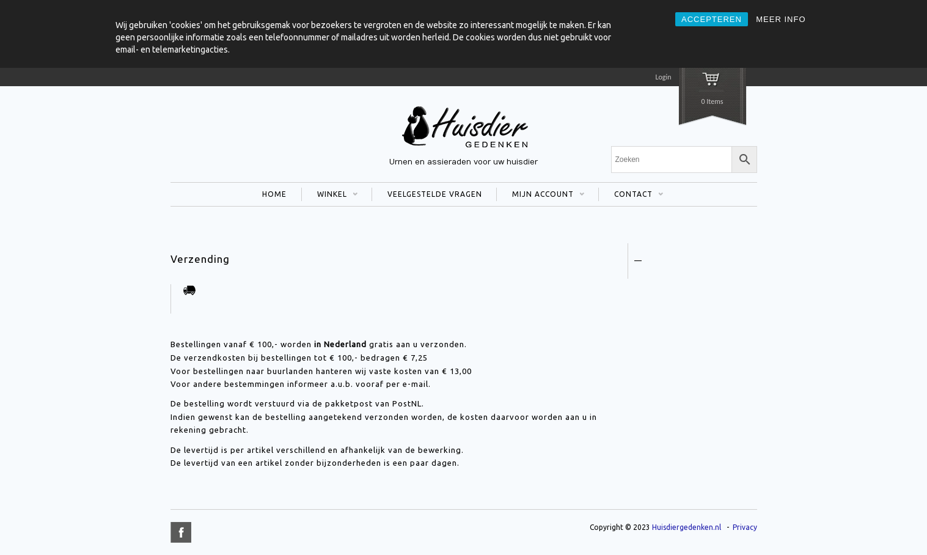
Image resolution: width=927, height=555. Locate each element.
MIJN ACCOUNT (540, 195)
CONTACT (631, 195)
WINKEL (329, 195)
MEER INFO (780, 19)
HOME (274, 194)
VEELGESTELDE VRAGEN (434, 194)
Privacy (745, 527)
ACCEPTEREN (711, 19)
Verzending (200, 259)
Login (663, 77)
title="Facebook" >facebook (180, 532)
